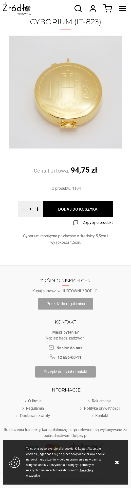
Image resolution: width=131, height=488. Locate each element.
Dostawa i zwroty (35, 415)
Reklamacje (102, 401)
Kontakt (101, 415)
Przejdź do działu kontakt (65, 371)
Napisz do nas (69, 348)
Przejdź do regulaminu (65, 303)
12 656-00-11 (69, 357)
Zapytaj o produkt (98, 222)
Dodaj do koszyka (77, 209)
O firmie (35, 401)
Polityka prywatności (102, 408)
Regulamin (35, 408)
